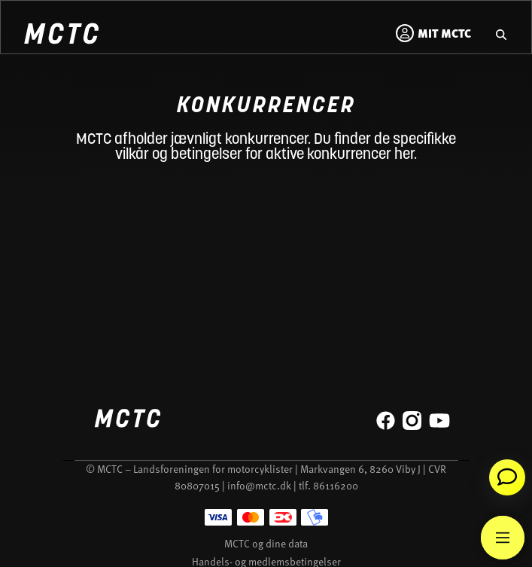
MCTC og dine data (266, 543)
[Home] (61, 35)
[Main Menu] (502, 537)
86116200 (335, 485)
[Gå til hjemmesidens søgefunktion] (501, 32)
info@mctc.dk (259, 485)
